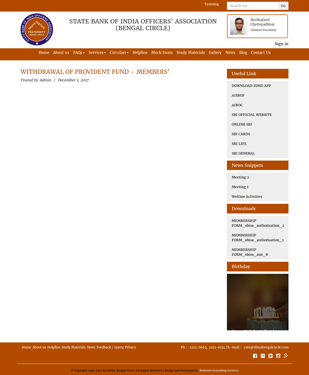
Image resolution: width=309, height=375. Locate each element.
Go (283, 6)
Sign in (281, 43)
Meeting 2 (240, 177)
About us (61, 52)
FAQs (79, 52)
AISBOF (238, 95)
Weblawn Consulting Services (219, 370)
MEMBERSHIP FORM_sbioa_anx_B (250, 252)
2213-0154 (217, 347)
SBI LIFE (239, 144)
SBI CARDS (241, 134)
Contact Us (261, 52)
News (230, 52)
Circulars (119, 52)
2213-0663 (198, 347)
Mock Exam (162, 52)
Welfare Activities (247, 196)
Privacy (130, 347)
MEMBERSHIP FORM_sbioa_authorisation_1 (258, 237)
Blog (243, 52)
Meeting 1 (240, 187)
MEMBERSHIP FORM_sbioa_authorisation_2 (258, 223)
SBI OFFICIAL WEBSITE (252, 115)
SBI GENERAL (243, 153)
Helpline (140, 52)
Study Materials (190, 52)
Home (44, 52)
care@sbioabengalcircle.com (266, 347)
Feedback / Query (110, 347)
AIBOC (237, 105)
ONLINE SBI (242, 124)
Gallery (215, 52)
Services (97, 52)
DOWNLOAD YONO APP (251, 86)
